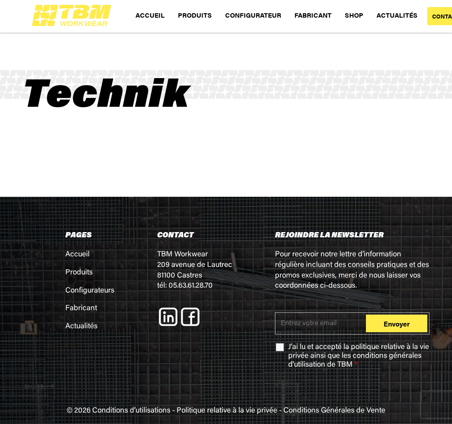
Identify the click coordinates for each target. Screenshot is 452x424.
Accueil (77, 255)
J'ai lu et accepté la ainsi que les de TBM (358, 356)
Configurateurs (89, 291)
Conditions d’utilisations (131, 411)
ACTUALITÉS (397, 14)
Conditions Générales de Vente (334, 411)
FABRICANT (312, 14)
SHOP (354, 14)
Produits (79, 273)
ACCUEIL (150, 14)
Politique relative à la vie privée (227, 411)
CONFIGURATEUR (253, 14)
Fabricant (81, 308)
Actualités (81, 326)
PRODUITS (195, 14)
